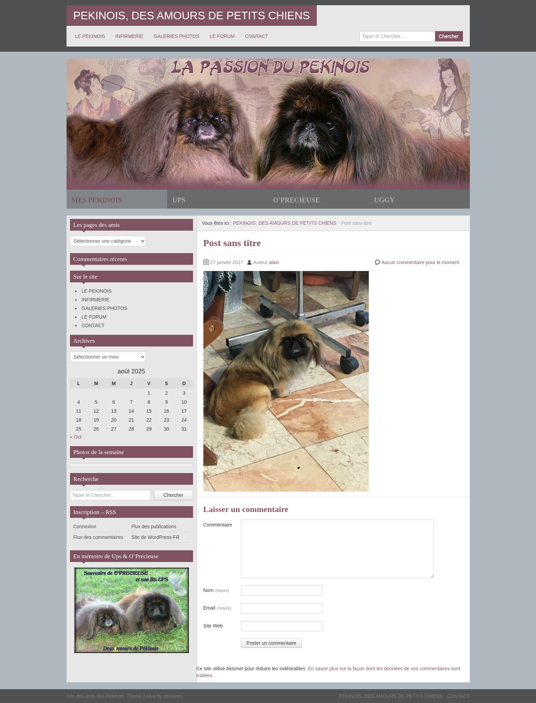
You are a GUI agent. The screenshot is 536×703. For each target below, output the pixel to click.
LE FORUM (222, 36)
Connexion (85, 526)
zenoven (173, 696)
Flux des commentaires (98, 537)
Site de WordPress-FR (155, 537)
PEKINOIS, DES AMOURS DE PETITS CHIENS (191, 15)
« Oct (75, 437)
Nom (216, 590)
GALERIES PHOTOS (177, 36)
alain (274, 262)
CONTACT (256, 36)
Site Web (213, 626)
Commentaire (217, 525)
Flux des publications (153, 526)
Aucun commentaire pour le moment (420, 262)
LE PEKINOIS (90, 36)
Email (217, 608)
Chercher (449, 36)
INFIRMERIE (129, 36)
